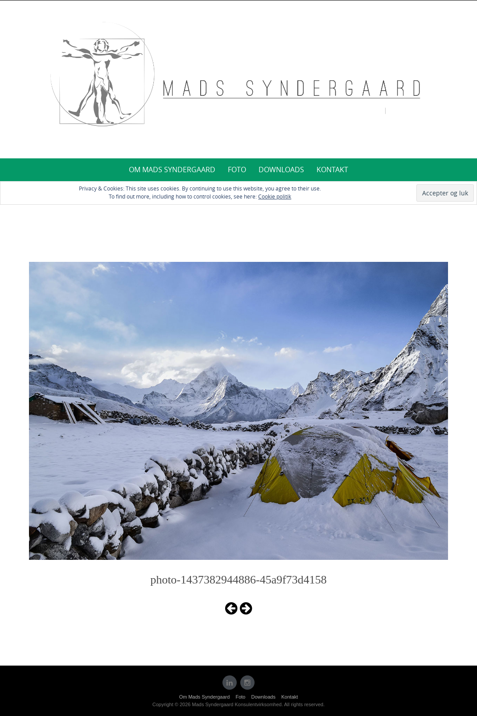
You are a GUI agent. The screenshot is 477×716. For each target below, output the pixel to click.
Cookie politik (274, 196)
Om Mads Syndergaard (172, 169)
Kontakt (332, 169)
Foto (237, 169)
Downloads (281, 169)
